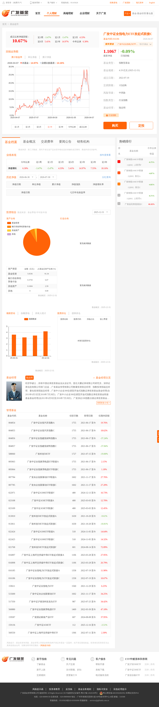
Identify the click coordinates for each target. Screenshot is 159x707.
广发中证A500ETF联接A (43, 531)
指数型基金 (124, 63)
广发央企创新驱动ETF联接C (42, 485)
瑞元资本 (139, 3)
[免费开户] (17, 3)
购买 (115, 125)
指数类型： (109, 100)
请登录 (8, 3)
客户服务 (51, 3)
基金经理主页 (103, 377)
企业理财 (85, 13)
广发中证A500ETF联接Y (43, 493)
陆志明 (122, 108)
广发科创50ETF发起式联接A (43, 516)
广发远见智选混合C (133, 204)
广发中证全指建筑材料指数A (43, 438)
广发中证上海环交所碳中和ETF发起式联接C (43, 563)
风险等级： (109, 92)
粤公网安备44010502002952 (114, 693)
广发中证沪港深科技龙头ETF (43, 601)
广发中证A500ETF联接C (42, 539)
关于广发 (101, 13)
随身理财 (36, 3)
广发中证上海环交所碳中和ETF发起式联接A (43, 555)
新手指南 (42, 659)
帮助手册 (100, 664)
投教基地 (113, 3)
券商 (152, 664)
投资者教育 (54, 689)
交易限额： (109, 85)
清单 (147, 664)
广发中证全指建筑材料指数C (43, 446)
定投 (141, 125)
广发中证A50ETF (43, 625)
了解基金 (41, 664)
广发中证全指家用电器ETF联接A (43, 461)
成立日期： (109, 78)
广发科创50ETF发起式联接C (42, 524)
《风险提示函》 (45, 645)
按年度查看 (105, 155)
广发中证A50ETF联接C (43, 508)
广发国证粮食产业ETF (43, 617)
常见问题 (71, 659)
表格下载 (100, 670)
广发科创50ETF (43, 454)
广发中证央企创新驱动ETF (43, 594)
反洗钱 (69, 689)
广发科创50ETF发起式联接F (43, 547)
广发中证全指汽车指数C (42, 430)
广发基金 (15, 13)
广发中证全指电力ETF (43, 586)
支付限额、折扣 (73, 670)
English (152, 3)
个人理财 (52, 13)
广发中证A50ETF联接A (43, 500)
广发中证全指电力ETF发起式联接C (43, 578)
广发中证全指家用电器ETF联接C (43, 469)
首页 (37, 13)
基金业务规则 (84, 689)
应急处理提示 (120, 689)
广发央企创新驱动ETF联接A (43, 477)
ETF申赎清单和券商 (136, 659)
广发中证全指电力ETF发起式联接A (43, 570)
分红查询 (106, 177)
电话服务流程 (102, 675)
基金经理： (109, 107)
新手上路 (41, 670)
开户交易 (70, 664)
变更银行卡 (71, 675)
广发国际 (126, 3)
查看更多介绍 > (103, 403)
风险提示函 (37, 689)
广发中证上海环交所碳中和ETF (43, 633)
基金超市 (14, 24)
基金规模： (109, 70)
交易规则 (41, 675)
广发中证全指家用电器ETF (43, 609)
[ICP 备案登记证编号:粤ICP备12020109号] (80, 693)
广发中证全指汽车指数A (43, 423)
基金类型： (109, 63)
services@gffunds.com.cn (99, 700)
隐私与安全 (102, 689)
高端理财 (68, 13)
